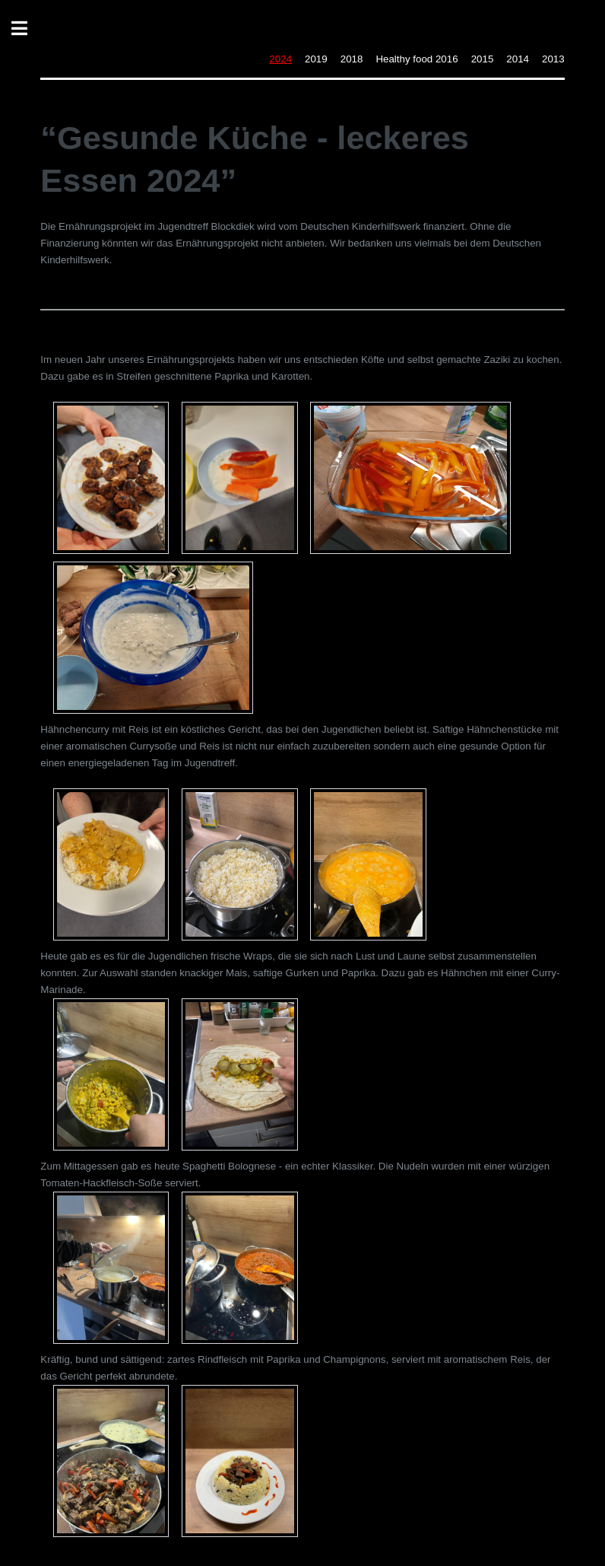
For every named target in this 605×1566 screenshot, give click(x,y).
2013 (553, 59)
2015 (482, 59)
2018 (352, 59)
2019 (316, 59)
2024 (280, 59)
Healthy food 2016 (416, 59)
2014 (517, 59)
